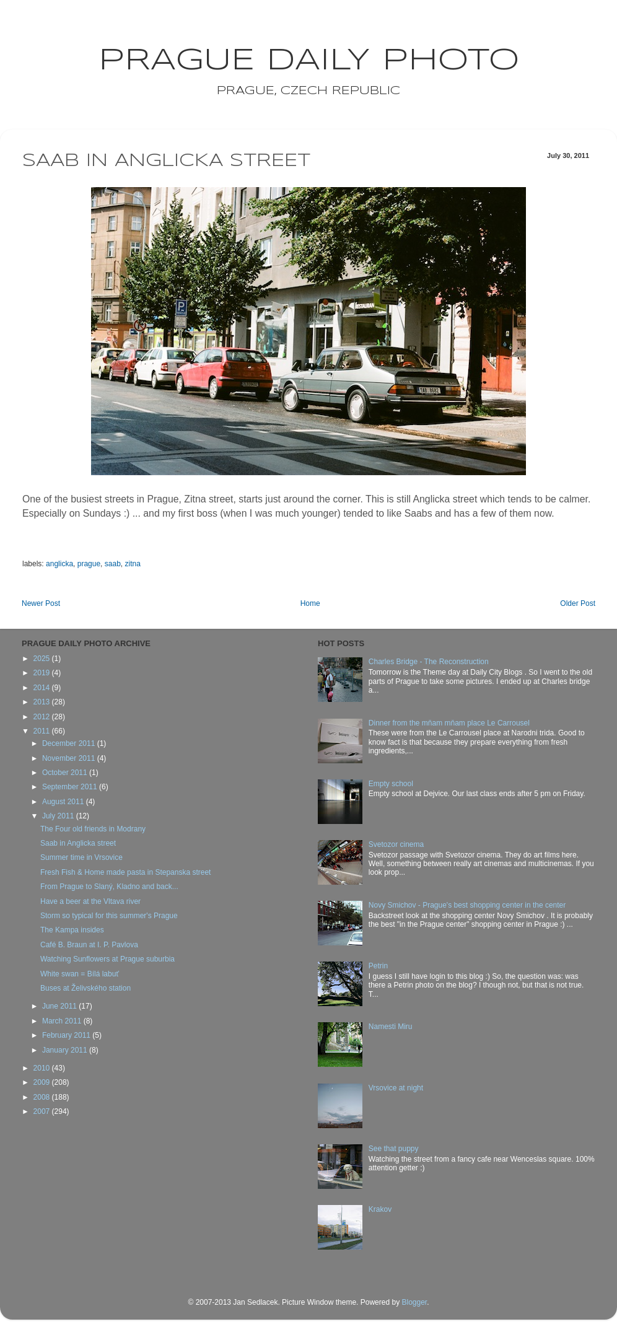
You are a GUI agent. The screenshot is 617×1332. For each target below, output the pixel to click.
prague (88, 563)
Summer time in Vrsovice (81, 857)
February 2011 (67, 1035)
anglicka (59, 563)
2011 (42, 731)
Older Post (577, 603)
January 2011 (65, 1050)
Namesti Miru (391, 1026)
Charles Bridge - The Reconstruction (429, 661)
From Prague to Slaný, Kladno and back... (109, 886)
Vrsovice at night (396, 1088)
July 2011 (59, 816)
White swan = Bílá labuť (79, 974)
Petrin (378, 966)
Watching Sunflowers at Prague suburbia (107, 959)
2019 (42, 672)
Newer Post (41, 603)
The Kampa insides (72, 930)
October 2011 (65, 772)
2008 (42, 1097)
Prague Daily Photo (308, 61)
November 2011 (69, 758)
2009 (42, 1082)
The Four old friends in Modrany (93, 829)
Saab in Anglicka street (78, 843)
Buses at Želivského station (85, 988)
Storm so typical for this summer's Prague (109, 915)
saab (113, 563)
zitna (132, 563)
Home (310, 603)
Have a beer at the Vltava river (90, 901)
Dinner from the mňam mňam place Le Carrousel (449, 723)
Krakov (380, 1209)
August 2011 (64, 801)
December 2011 (69, 743)
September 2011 (70, 786)
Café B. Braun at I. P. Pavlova (89, 944)
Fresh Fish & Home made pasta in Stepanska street (125, 872)
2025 (42, 658)
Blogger (414, 1302)
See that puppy (394, 1148)
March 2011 (63, 1021)
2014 (42, 687)
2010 (42, 1068)
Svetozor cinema (396, 844)
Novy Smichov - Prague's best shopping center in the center (467, 905)
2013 (42, 702)
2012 (42, 716)
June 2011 (60, 1006)
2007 (42, 1111)
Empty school (391, 783)
